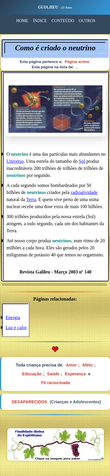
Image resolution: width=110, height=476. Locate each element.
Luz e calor (16, 327)
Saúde (53, 373)
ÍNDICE (40, 21)
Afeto (87, 365)
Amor (71, 365)
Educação (32, 373)
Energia (13, 317)
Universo (15, 161)
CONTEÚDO (63, 21)
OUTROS (87, 21)
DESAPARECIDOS (29, 401)
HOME (22, 21)
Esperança (75, 373)
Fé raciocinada (55, 382)
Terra (31, 199)
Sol (82, 161)
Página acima (77, 61)
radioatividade (84, 192)
